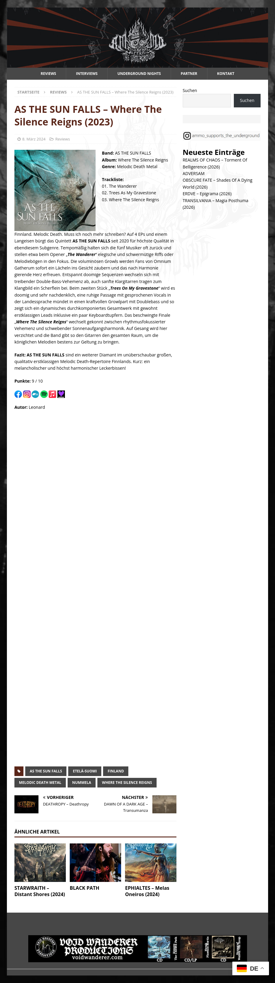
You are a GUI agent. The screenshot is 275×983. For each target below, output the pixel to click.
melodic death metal (40, 782)
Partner (189, 73)
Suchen (190, 90)
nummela (81, 782)
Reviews (48, 73)
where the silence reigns (127, 782)
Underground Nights (139, 73)
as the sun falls (46, 771)
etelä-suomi (85, 771)
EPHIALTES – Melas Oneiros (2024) (147, 891)
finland (116, 771)
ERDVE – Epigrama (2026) (207, 193)
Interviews (87, 73)
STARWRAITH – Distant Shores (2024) (39, 891)
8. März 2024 (34, 139)
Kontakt (225, 73)
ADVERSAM (194, 173)
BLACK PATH (84, 888)
